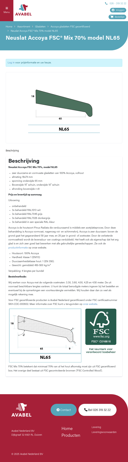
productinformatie (18, 248)
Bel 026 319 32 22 (97, 410)
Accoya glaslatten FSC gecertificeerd (70, 27)
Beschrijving (12, 150)
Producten (71, 436)
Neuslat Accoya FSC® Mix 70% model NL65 (34, 31)
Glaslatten (40, 27)
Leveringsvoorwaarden (104, 432)
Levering (96, 427)
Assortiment (23, 27)
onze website (90, 304)
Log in (11, 63)
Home (9, 27)
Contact (64, 410)
